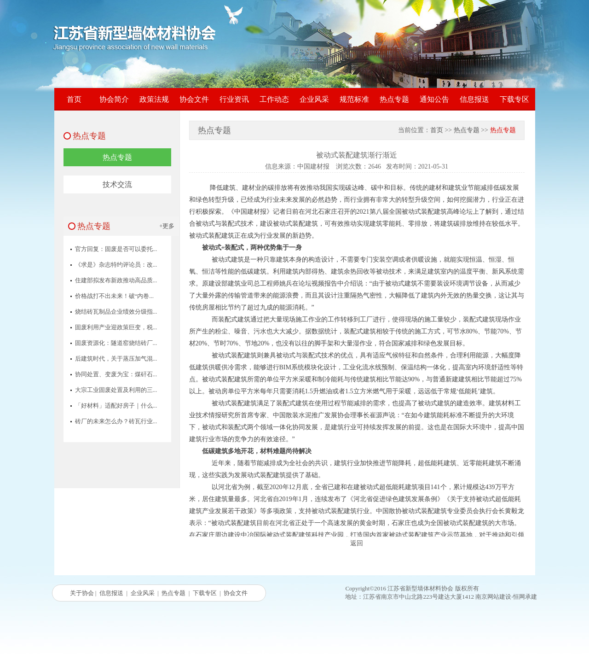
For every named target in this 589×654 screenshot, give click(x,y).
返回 (356, 543)
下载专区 (514, 99)
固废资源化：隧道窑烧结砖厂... (116, 342)
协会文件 (194, 99)
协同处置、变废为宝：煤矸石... (116, 374)
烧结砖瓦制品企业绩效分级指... (116, 311)
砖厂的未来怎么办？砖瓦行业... (116, 421)
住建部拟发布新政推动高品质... (116, 280)
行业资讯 (234, 99)
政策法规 (154, 99)
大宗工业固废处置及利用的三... (116, 389)
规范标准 (354, 99)
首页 (74, 99)
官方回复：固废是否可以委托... (116, 248)
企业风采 (314, 99)
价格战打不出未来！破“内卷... (114, 295)
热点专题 (394, 99)
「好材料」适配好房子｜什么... (116, 405)
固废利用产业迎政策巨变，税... (116, 327)
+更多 (166, 225)
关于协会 (82, 593)
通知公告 (434, 99)
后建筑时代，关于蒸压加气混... (116, 358)
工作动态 (274, 99)
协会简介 (114, 99)
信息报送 (474, 99)
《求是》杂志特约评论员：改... (116, 264)
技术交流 (117, 184)
